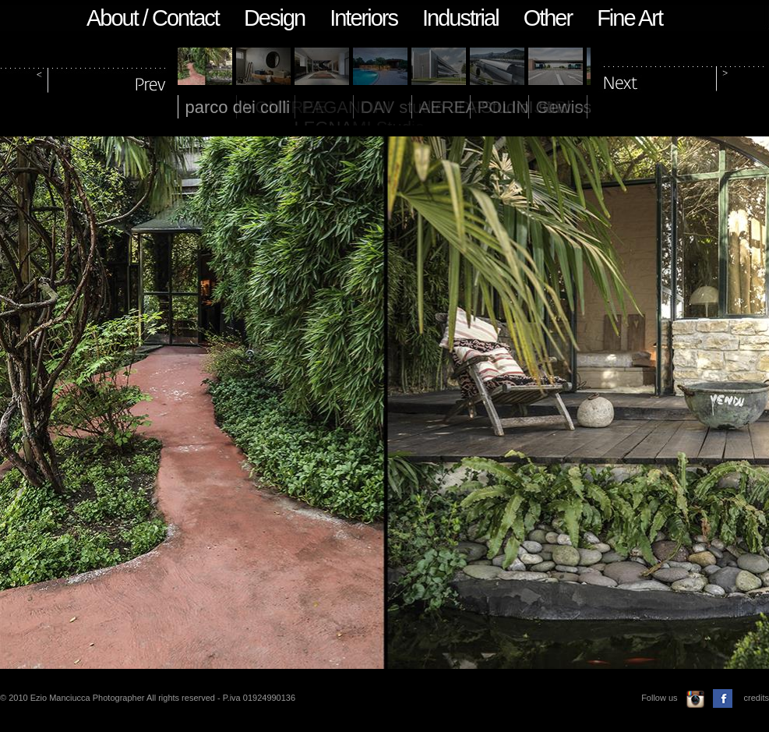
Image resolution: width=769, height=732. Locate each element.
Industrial (460, 17)
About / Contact (152, 17)
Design (274, 17)
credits (756, 697)
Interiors (363, 17)
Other (548, 17)
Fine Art (629, 17)
